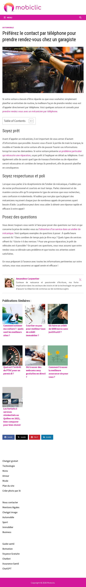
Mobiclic (51, 582)
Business (6, 532)
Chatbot (6, 558)
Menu (8, 17)
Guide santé (8, 543)
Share (8, 437)
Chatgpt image (9, 512)
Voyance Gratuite (11, 553)
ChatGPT (7, 568)
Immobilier (7, 527)
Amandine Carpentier (27, 278)
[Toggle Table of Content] (30, 121)
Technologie (8, 465)
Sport (5, 522)
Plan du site (8, 485)
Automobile (8, 27)
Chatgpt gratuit (10, 460)
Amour (5, 475)
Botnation (7, 548)
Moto (5, 470)
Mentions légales (10, 507)
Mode (5, 480)
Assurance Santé (10, 563)
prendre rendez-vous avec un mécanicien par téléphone (29, 111)
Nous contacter (10, 502)
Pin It (34, 437)
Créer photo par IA (11, 490)
